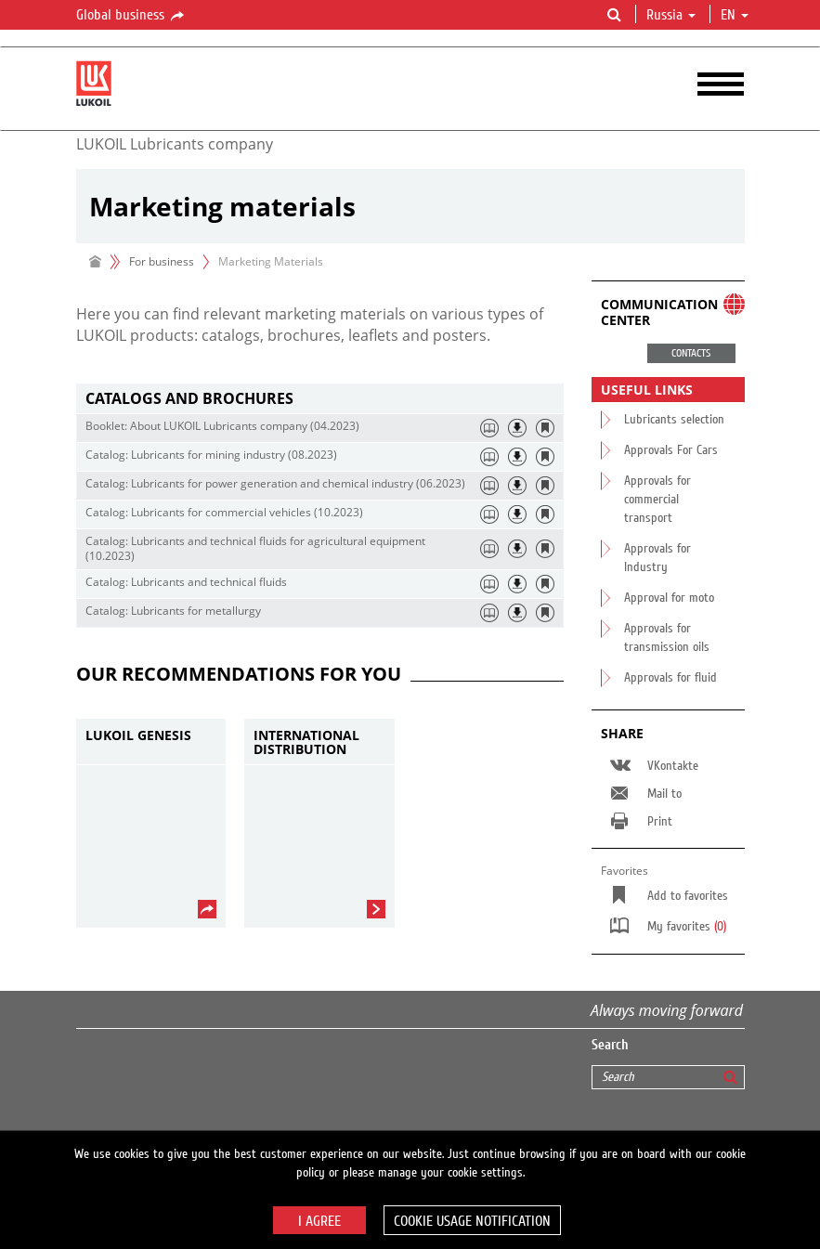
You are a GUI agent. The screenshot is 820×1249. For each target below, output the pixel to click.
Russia (671, 15)
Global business (131, 16)
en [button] (734, 15)
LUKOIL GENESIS (138, 736)
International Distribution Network (306, 742)
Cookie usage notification (472, 1221)
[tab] (320, 398)
